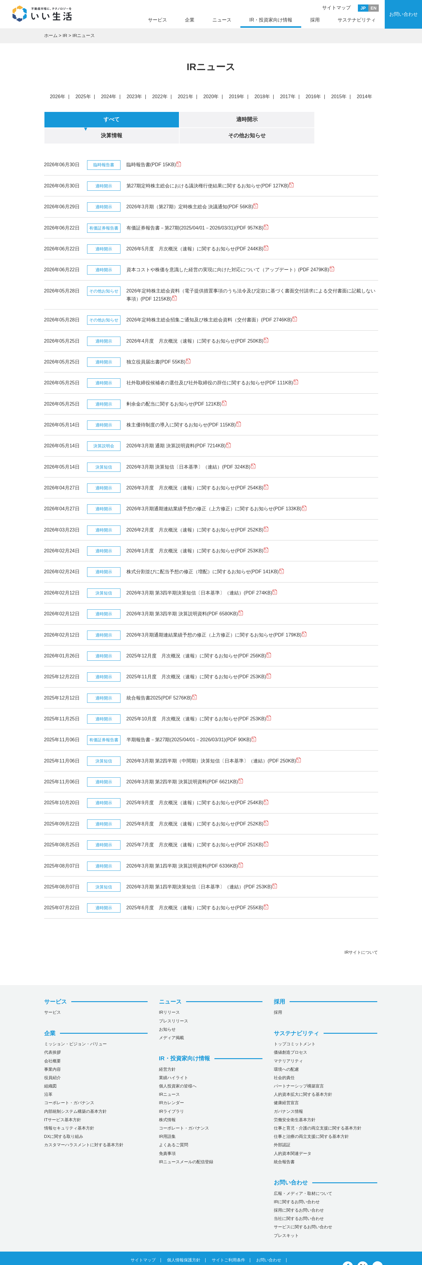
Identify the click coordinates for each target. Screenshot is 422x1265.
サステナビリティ (357, 19)
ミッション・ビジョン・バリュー (75, 1027)
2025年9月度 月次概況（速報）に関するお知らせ (197, 786)
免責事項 (167, 1136)
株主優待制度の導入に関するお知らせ (183, 408)
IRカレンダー (171, 1086)
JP (363, 8)
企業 (189, 19)
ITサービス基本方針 (62, 1103)
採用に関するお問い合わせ (299, 1193)
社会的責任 (284, 1061)
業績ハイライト (173, 1061)
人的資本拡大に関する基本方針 (303, 1078)
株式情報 (167, 1103)
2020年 (211, 96)
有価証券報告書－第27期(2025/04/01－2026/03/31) (197, 211)
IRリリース (169, 995)
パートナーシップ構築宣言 (299, 1069)
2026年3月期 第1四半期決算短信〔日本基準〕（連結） (202, 870)
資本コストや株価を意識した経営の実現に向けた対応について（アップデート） (230, 253)
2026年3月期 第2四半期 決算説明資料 (184, 765)
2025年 (83, 96)
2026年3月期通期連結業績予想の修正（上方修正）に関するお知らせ (216, 492)
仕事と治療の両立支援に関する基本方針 (311, 1120)
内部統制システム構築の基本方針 (75, 1094)
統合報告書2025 (161, 681)
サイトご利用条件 (228, 1243)
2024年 (109, 96)
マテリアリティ (288, 1044)
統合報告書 (284, 1145)
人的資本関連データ (292, 1136)
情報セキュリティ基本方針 (69, 1111)
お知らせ (167, 1012)
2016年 (313, 96)
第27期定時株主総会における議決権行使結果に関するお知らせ (210, 169)
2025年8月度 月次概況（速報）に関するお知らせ (197, 807)
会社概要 (52, 1044)
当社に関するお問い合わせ (299, 1202)
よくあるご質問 (173, 1128)
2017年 (288, 96)
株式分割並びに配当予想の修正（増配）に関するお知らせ (205, 555)
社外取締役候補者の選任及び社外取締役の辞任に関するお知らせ (212, 366)
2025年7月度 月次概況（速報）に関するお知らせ (197, 828)
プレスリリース (173, 1004)
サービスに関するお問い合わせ (303, 1210)
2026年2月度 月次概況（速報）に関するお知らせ (197, 513)
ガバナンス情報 (288, 1094)
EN (374, 8)
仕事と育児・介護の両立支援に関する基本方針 (317, 1111)
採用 (315, 19)
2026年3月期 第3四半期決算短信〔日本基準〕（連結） (202, 576)
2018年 (262, 96)
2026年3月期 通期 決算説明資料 (178, 429)
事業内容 (52, 1052)
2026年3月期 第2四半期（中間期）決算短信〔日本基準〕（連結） (214, 744)
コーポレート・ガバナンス (69, 1086)
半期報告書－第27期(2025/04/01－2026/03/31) (191, 723)
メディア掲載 (171, 1021)
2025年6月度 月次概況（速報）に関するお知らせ (197, 891)
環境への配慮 (286, 1052)
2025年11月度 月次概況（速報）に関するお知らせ (199, 660)
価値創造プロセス (290, 1035)
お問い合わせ (403, 14)
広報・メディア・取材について (303, 1176)
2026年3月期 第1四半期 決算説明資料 (184, 849)
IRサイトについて (361, 935)
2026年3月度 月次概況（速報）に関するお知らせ (197, 471)
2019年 (236, 96)
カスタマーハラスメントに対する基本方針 (83, 1128)
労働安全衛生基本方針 (295, 1103)
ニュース (221, 19)
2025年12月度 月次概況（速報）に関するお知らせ (199, 639)
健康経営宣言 (286, 1086)
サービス (157, 19)
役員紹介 (52, 1061)
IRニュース (169, 1078)
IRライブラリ (171, 1094)
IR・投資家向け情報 (270, 19)
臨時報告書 (153, 148)
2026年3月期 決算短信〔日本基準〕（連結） (191, 450)
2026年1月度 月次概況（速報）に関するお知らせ (197, 534)
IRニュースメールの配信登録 (186, 1145)
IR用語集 (167, 1120)
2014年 (364, 96)
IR (66, 35)
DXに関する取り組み (64, 1120)
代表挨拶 (52, 1035)
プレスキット (286, 1218)
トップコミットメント (295, 1027)
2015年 (339, 96)
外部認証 (282, 1128)
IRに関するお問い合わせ (297, 1185)
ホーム (51, 35)
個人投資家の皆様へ (178, 1069)
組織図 (50, 1069)
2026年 (57, 96)
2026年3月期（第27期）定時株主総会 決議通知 (192, 190)
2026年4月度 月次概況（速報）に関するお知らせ (197, 324)
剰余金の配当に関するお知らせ (176, 387)
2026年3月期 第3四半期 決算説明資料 (184, 597)
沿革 (48, 1078)
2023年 (134, 96)
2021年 (185, 96)
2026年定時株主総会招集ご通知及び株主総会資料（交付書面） (212, 303)
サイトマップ (336, 7)
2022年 (160, 96)
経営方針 (167, 1052)
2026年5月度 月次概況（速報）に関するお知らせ (197, 232)
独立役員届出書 (158, 345)
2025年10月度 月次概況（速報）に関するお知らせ (199, 702)
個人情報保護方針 (183, 1243)
